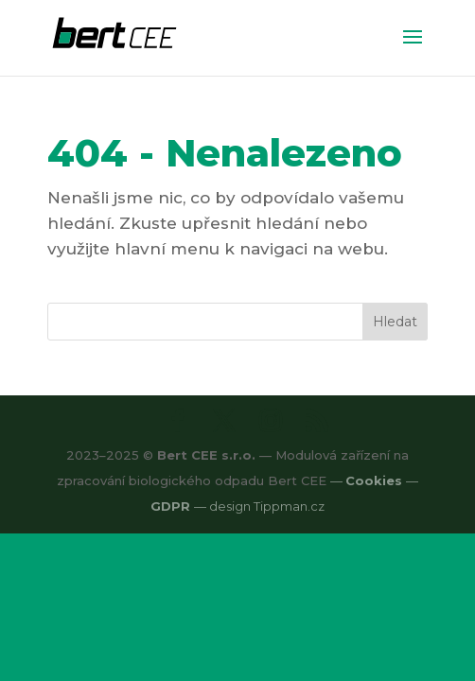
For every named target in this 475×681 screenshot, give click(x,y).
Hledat (395, 321)
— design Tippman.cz (259, 506)
